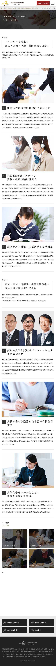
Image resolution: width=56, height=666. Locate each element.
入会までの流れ (38, 622)
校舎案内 (36, 630)
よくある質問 (10, 630)
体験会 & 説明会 (11, 622)
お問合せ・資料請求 (43, 3)
